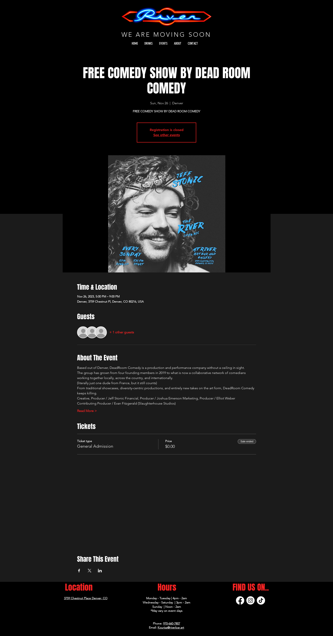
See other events (166, 135)
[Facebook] (240, 600)
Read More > (87, 411)
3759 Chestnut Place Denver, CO (85, 598)
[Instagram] (250, 600)
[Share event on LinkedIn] (100, 570)
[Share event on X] (89, 570)
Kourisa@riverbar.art (171, 627)
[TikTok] (261, 600)
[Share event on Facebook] (79, 570)
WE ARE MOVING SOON (166, 34)
